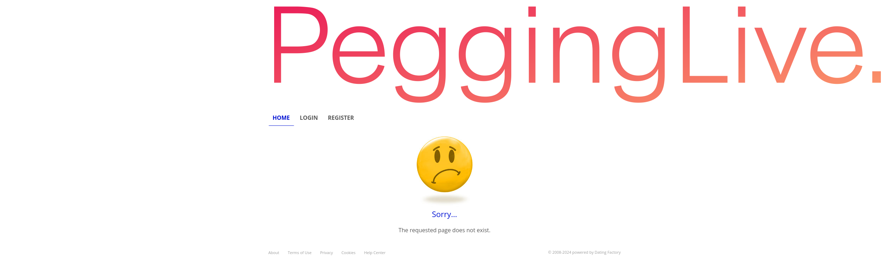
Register (341, 118)
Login (309, 118)
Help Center (374, 252)
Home (281, 118)
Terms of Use (300, 252)
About (273, 252)
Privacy (326, 252)
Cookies (348, 252)
